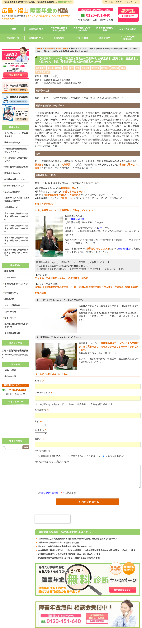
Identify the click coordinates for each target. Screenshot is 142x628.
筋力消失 (95, 68)
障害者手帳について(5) (14, 186)
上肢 (66, 68)
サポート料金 (82, 38)
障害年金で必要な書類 (104, 29)
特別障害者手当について (15, 179)
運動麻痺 (115, 68)
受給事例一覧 (13, 38)
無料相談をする (36, 38)
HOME (13, 29)
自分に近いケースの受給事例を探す (16, 134)
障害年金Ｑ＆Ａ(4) (12, 173)
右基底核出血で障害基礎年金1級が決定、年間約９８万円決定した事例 (69, 555)
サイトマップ (10, 318)
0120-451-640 (77, 219)
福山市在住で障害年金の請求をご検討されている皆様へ (16, 228)
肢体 (77, 68)
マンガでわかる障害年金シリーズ (16, 159)
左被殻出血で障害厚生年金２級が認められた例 (58, 539)
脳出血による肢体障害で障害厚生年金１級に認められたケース (65, 543)
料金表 (119, 2)
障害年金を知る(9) (12, 142)
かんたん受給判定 (127, 29)
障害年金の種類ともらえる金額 (59, 29)
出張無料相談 (124, 248)
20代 (123, 68)
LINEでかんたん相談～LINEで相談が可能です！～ (16, 199)
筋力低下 (105, 68)
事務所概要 (59, 38)
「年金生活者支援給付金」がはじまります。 (16, 150)
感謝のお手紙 (10, 370)
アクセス (109, 2)
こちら (101, 228)
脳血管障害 (49, 49)
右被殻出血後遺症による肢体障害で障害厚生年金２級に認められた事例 (69, 551)
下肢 (71, 68)
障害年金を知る (36, 29)
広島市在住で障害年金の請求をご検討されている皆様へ (16, 216)
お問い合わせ (130, 2)
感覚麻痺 (85, 68)
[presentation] (52, 516)
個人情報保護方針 (12, 333)
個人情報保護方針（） (52, 489)
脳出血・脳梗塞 (62, 49)
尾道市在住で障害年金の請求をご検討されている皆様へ (16, 240)
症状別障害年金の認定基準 (16, 167)
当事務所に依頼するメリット (16, 285)
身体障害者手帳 (42, 72)
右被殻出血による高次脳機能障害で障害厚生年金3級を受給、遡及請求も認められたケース (77, 535)
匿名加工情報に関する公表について (16, 325)
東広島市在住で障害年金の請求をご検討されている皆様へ (16, 253)
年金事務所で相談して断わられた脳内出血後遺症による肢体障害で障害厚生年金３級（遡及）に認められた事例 (86, 547)
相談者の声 (104, 38)
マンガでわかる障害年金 (127, 37)
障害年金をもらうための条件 (81, 29)
